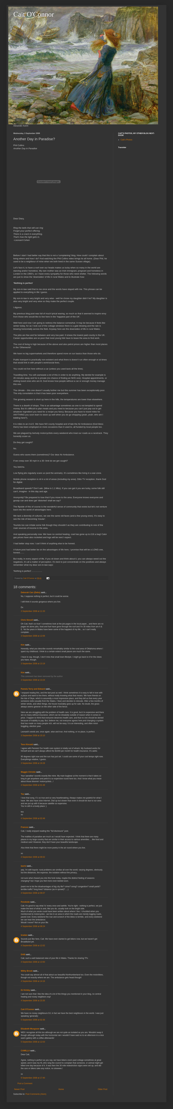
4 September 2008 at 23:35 (33, 1000)
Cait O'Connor (33, 14)
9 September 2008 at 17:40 (33, 1078)
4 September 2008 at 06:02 (33, 857)
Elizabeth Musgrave (30, 1029)
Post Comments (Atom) (35, 1094)
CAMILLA (25, 1050)
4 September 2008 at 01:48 (33, 785)
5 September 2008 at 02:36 (33, 1020)
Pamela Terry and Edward (33, 689)
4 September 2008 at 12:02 (33, 945)
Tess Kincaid (27, 744)
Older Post (102, 1089)
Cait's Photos (126, 140)
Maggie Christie (28, 772)
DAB (23, 954)
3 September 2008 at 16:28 (33, 763)
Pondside (25, 902)
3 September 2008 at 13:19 (33, 663)
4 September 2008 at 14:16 (33, 981)
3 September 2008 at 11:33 (33, 611)
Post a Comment (24, 1083)
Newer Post (19, 1089)
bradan (24, 935)
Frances (24, 827)
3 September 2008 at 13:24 (33, 680)
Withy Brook (27, 971)
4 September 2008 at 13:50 (33, 962)
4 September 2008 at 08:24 (33, 926)
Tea (22, 794)
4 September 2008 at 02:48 (33, 818)
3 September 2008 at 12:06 (33, 636)
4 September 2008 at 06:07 (33, 893)
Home (61, 1089)
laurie (23, 866)
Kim (23, 645)
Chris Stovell (27, 620)
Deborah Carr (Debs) (30, 592)
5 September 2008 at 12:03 (33, 1042)
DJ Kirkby (25, 990)
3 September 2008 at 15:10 (33, 735)
